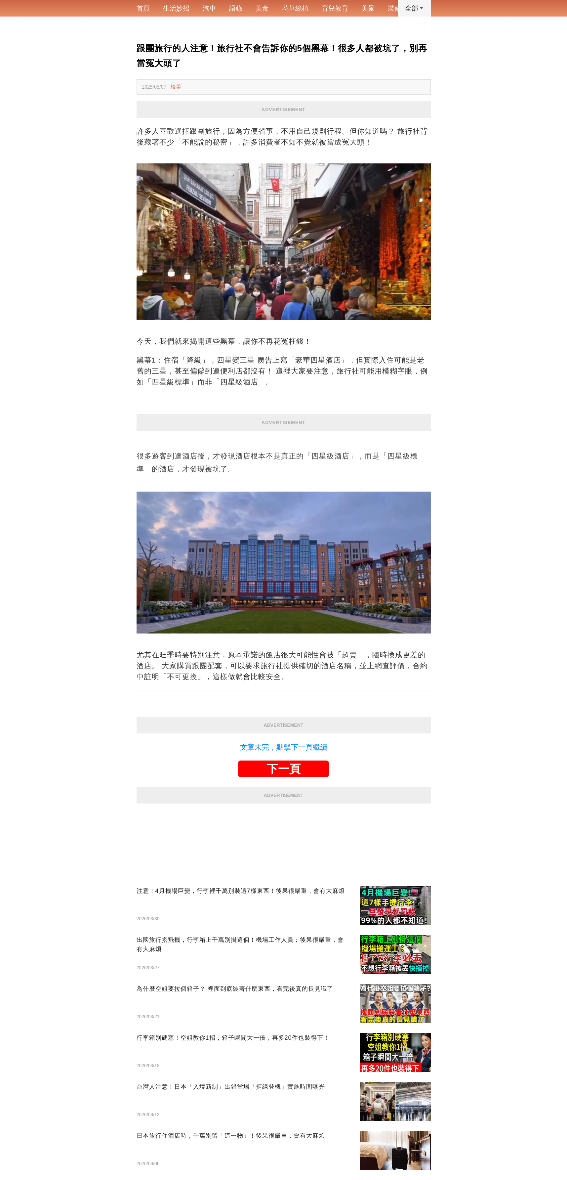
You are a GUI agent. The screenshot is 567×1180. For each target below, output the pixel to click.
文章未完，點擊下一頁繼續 (283, 747)
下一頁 (284, 769)
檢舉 (176, 87)
